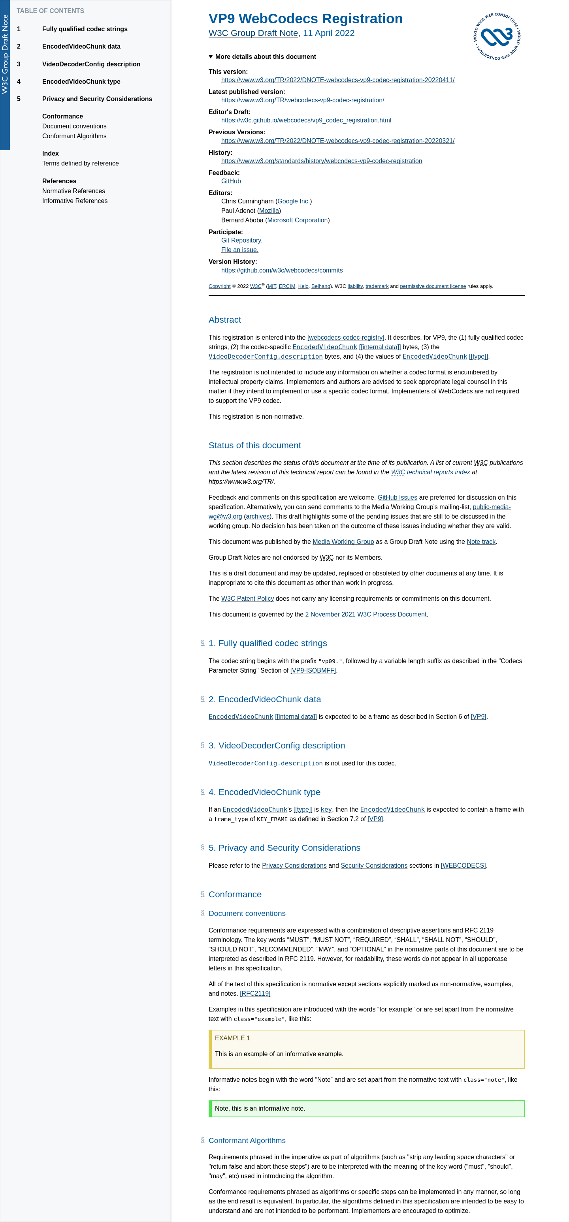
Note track (481, 541)
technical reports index (430, 472)
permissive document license (433, 286)
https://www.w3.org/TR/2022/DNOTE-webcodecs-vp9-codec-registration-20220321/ (338, 140)
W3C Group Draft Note (253, 33)
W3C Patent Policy (247, 598)
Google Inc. (293, 201)
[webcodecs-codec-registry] (345, 337)
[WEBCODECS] (463, 865)
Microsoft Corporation (298, 220)
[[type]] (478, 356)
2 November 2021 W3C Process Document (366, 614)
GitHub (231, 181)
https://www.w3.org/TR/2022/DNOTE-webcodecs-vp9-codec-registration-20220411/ (338, 80)
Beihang (320, 286)
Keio (303, 286)
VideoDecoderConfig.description (266, 356)
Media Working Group (343, 541)
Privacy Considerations (294, 865)
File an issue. (239, 249)
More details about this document (265, 56)
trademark (377, 286)
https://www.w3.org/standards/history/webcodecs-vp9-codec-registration (321, 161)
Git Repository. (242, 240)
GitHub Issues (397, 497)
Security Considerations (374, 865)
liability (355, 286)
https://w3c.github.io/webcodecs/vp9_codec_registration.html (306, 120)
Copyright (220, 286)
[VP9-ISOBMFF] (313, 670)
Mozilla (269, 210)
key (326, 809)
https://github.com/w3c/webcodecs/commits (282, 270)
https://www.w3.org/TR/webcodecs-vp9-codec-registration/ (302, 100)
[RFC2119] (255, 993)
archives (258, 516)
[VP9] (478, 716)
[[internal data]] (380, 347)
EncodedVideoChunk (325, 347)
